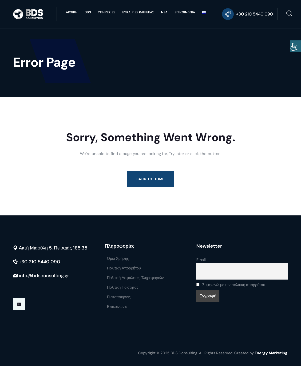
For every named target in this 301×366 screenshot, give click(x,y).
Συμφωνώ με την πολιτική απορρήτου (230, 284)
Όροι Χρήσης (118, 258)
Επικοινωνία (117, 306)
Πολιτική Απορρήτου (124, 268)
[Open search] (289, 14)
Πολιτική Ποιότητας (122, 287)
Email (201, 259)
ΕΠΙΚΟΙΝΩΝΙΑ (184, 12)
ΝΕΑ (164, 12)
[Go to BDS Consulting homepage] (28, 14)
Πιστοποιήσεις (119, 297)
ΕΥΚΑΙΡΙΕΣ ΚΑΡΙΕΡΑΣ (138, 12)
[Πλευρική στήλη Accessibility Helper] (295, 46)
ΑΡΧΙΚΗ (72, 12)
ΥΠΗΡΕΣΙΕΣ (106, 12)
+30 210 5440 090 (254, 14)
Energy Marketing (271, 352)
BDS (88, 12)
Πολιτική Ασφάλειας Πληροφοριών (135, 277)
